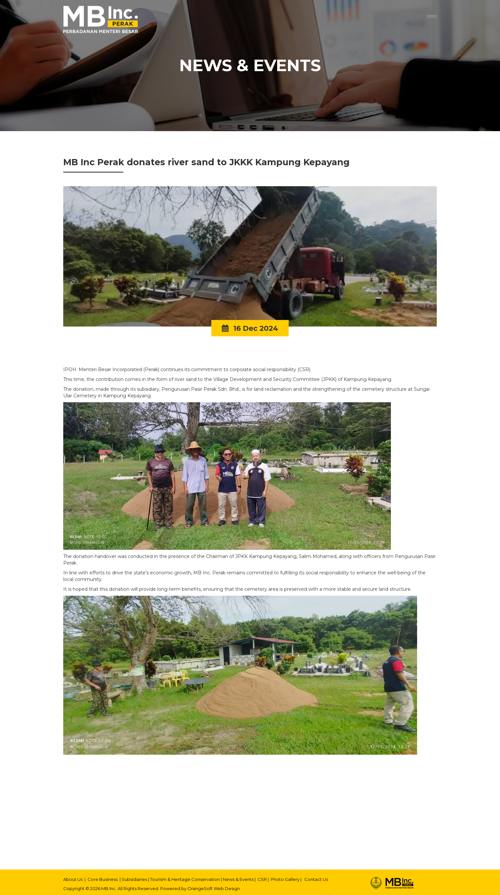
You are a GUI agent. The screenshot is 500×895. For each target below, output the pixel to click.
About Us (73, 879)
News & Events (238, 879)
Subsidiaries (134, 879)
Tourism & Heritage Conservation (185, 879)
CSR (262, 879)
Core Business (102, 879)
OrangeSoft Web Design (213, 888)
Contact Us (316, 879)
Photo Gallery (285, 879)
